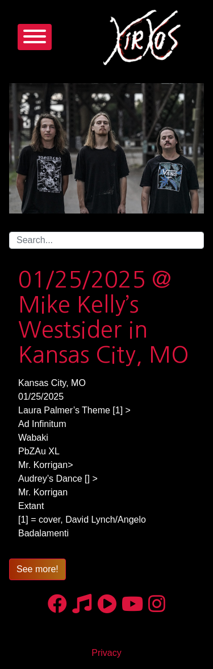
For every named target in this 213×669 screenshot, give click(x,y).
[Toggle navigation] (35, 37)
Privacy (106, 653)
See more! (37, 569)
